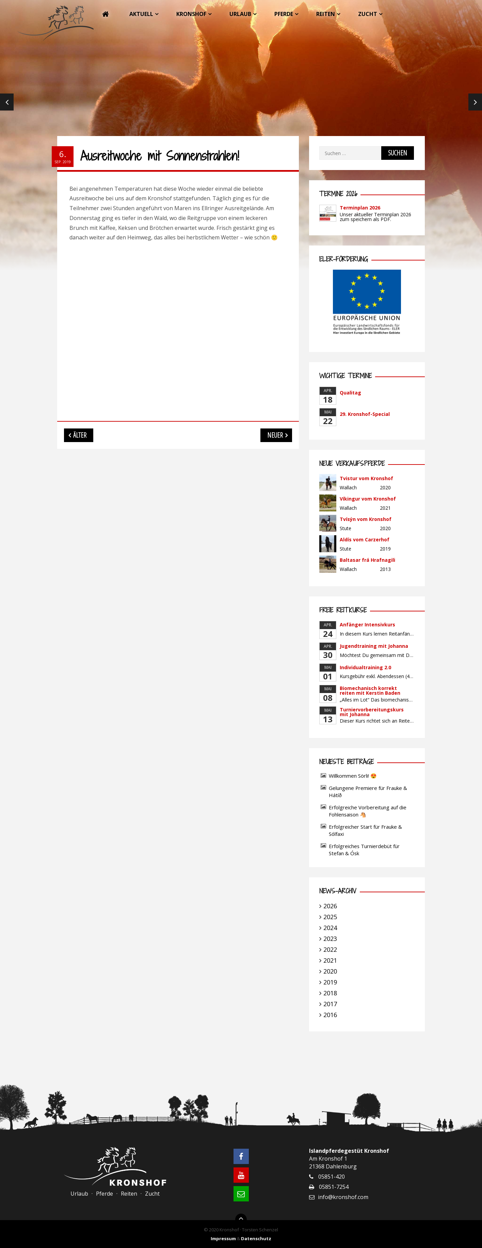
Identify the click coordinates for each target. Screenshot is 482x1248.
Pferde (283, 14)
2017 (330, 1004)
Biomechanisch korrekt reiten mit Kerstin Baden (370, 690)
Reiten (325, 14)
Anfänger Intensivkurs (367, 624)
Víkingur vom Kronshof (368, 498)
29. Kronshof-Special (365, 414)
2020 (330, 971)
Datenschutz (256, 1238)
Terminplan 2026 (360, 207)
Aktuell (141, 14)
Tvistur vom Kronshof (366, 478)
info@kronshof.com (343, 1197)
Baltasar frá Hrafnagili (367, 560)
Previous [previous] (7, 102)
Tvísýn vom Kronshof (365, 519)
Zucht (367, 14)
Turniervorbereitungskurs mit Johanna (372, 712)
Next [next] (475, 102)
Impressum (223, 1238)
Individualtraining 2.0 (365, 667)
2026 (330, 906)
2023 (330, 938)
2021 (330, 960)
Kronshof (191, 14)
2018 (330, 993)
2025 (330, 917)
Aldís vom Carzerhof (364, 539)
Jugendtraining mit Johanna (374, 646)
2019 (330, 982)
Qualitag (350, 392)
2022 (330, 949)
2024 (330, 928)
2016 (330, 1015)
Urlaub (240, 14)
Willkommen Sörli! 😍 (353, 775)
